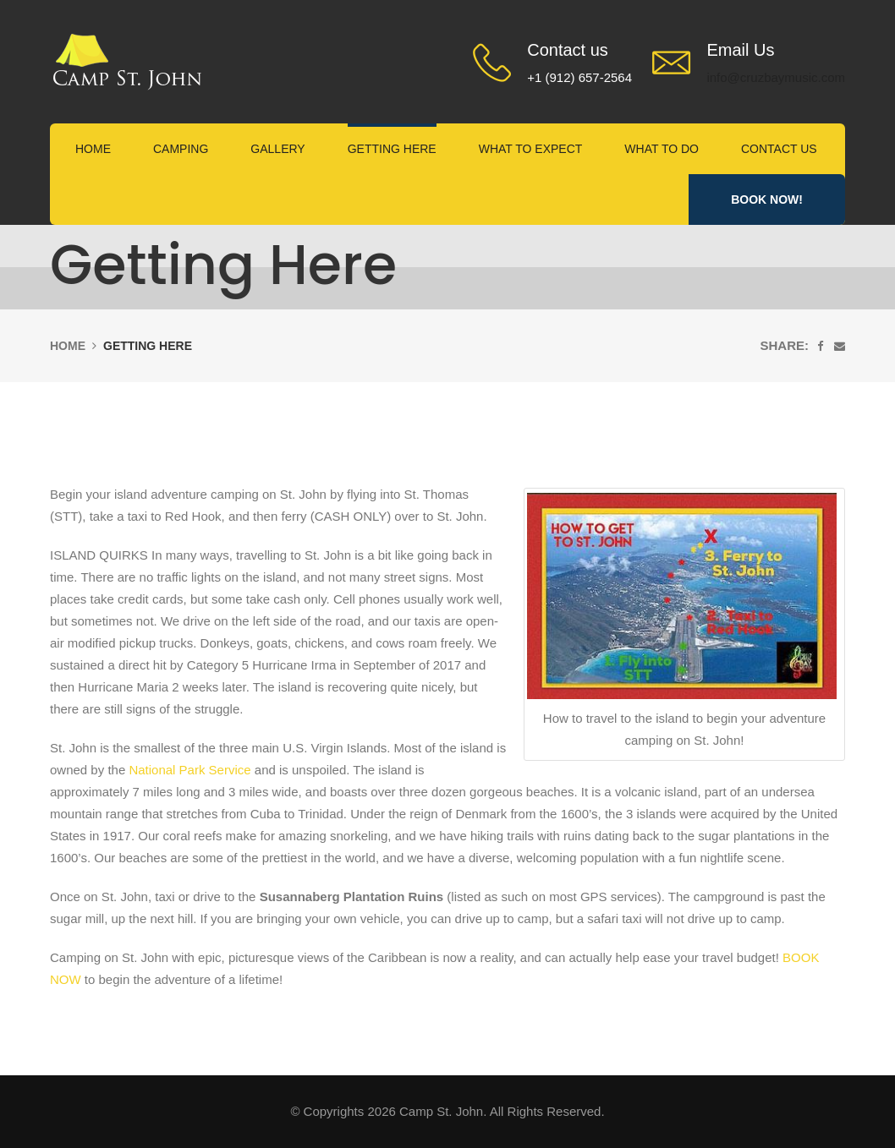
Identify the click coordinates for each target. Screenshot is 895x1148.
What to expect (531, 149)
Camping (180, 149)
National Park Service (189, 770)
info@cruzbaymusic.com (775, 77)
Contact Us (779, 149)
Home (93, 149)
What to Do (661, 149)
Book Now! (767, 199)
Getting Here (392, 149)
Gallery (277, 149)
